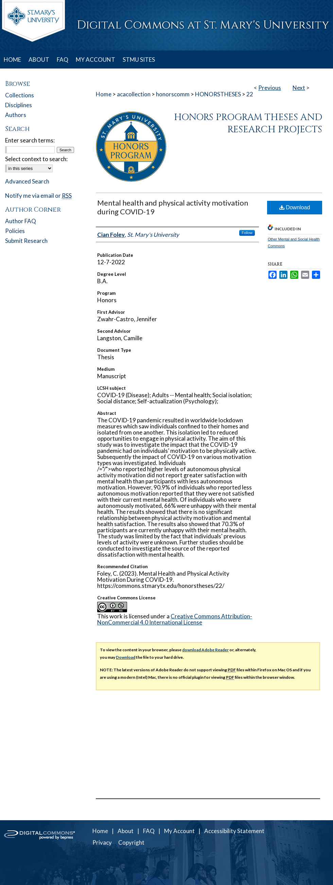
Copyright (131, 842)
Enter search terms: (30, 140)
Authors (15, 114)
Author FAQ (20, 221)
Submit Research (26, 240)
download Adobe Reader (205, 649)
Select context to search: (36, 158)
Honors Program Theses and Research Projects (248, 123)
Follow (247, 233)
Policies (15, 230)
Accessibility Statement (234, 830)
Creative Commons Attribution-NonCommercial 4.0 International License (174, 619)
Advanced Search (27, 181)
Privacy (102, 842)
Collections (19, 95)
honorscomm (173, 94)
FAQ (149, 830)
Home (103, 94)
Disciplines (18, 105)
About (126, 830)
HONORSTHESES (218, 94)
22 (249, 94)
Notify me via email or (38, 195)
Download (294, 207)
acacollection (134, 94)
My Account (179, 830)
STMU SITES (139, 59)
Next (299, 87)
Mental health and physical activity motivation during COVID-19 (172, 207)
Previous (269, 87)
